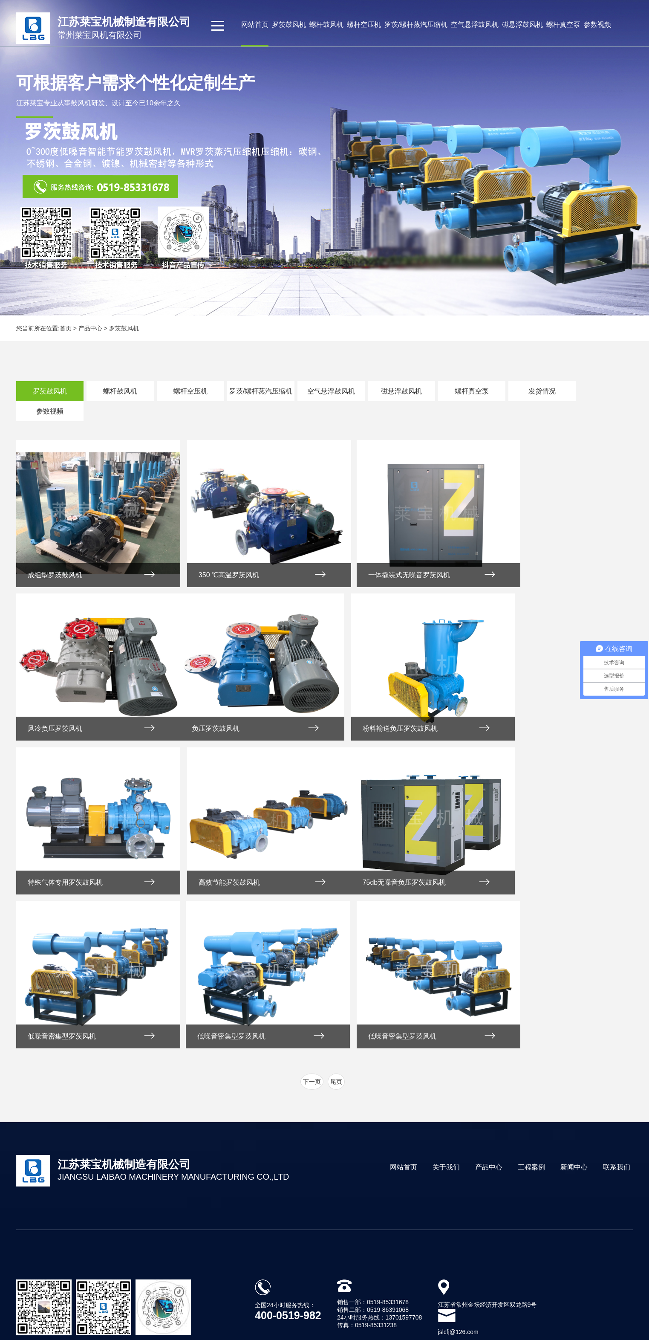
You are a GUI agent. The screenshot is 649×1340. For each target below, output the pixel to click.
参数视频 (597, 24)
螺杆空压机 (364, 24)
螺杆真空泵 (563, 24)
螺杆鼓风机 (326, 24)
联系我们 (616, 1011)
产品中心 (488, 1011)
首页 (66, 328)
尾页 (336, 926)
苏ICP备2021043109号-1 (418, 1283)
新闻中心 (574, 1011)
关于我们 (446, 1011)
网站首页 (254, 24)
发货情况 (542, 391)
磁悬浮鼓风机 (522, 24)
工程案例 (531, 1011)
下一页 (312, 926)
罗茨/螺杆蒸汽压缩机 (415, 24)
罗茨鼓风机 (289, 24)
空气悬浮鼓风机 (475, 24)
